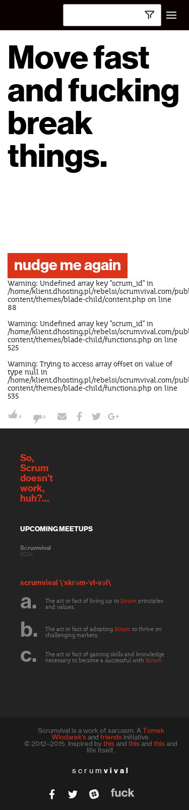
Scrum (128, 601)
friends (111, 737)
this (108, 743)
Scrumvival (35, 548)
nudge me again (67, 265)
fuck (123, 792)
